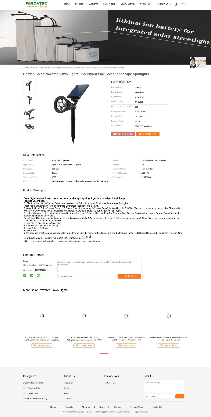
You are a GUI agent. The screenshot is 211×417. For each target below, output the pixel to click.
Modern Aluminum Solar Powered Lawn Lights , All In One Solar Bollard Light (168, 338)
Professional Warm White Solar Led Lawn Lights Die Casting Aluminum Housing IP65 (42, 338)
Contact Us (145, 4)
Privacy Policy (136, 407)
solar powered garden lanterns (72, 241)
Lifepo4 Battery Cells (31, 388)
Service (66, 393)
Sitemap (117, 407)
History (66, 388)
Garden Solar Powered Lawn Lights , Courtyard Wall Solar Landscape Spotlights (93, 68)
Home (67, 4)
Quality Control (127, 4)
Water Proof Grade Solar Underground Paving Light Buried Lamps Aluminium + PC (126, 338)
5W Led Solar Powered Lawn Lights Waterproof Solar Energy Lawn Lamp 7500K (84, 338)
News (102, 407)
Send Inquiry (130, 276)
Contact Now (147, 134)
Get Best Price (122, 134)
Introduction (68, 383)
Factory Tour (109, 4)
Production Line (110, 383)
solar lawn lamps (96, 241)
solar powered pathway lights (42, 241)
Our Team (67, 398)
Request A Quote (163, 4)
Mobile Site (157, 407)
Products (79, 4)
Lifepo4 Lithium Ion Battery (33, 383)
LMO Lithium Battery (31, 393)
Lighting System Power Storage (35, 398)
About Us (93, 4)
